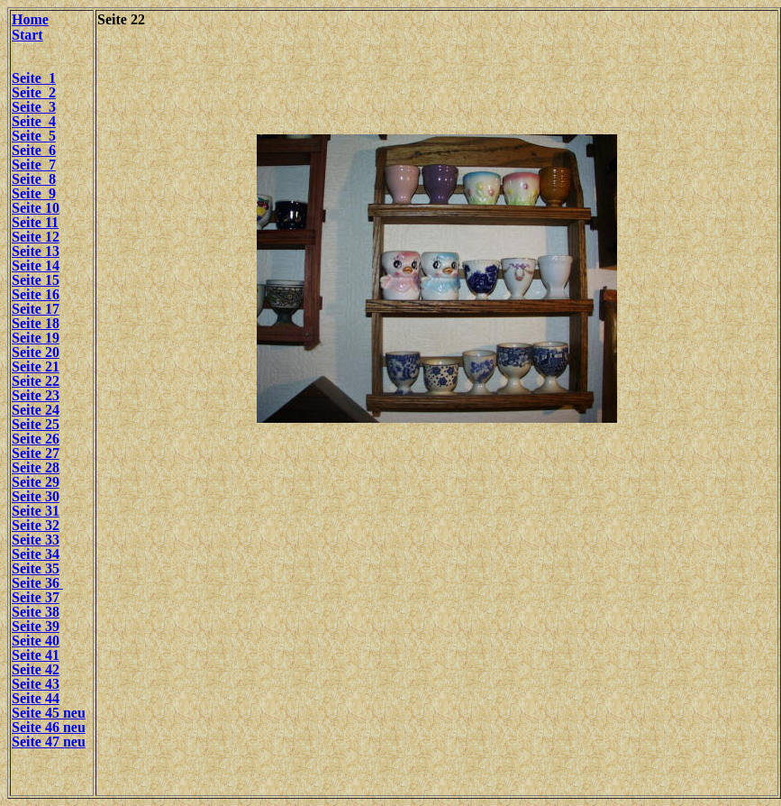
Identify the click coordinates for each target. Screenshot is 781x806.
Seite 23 (35, 395)
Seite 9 (34, 193)
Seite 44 (35, 698)
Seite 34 (35, 554)
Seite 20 (35, 352)
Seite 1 (34, 78)
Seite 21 (35, 366)
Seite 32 (35, 525)
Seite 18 (35, 323)
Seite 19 (35, 337)
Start (27, 34)
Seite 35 (35, 568)
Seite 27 (35, 453)
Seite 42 (35, 669)
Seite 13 (35, 251)
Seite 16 (35, 294)
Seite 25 (35, 424)
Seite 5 (34, 135)
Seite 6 (34, 150)
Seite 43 (35, 684)
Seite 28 (35, 467)
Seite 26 (35, 438)
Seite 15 (35, 280)
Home (30, 19)
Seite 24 (35, 409)
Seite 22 (35, 381)
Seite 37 (35, 597)
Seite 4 (34, 121)
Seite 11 (35, 222)
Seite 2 (34, 92)
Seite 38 (35, 611)
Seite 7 (34, 164)
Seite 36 (37, 583)
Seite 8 (34, 179)
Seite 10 (35, 207)
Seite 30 (35, 496)
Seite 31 (35, 510)
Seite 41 (35, 655)
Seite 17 (35, 308)
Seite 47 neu (49, 741)
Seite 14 (35, 265)
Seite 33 (35, 539)
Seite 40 (35, 640)
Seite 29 (35, 482)
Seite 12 (35, 236)
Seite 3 (34, 106)
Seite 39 (35, 626)
